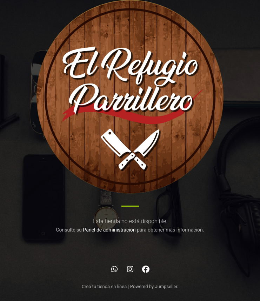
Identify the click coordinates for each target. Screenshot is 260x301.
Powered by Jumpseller (153, 286)
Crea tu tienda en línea (105, 286)
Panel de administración (109, 230)
